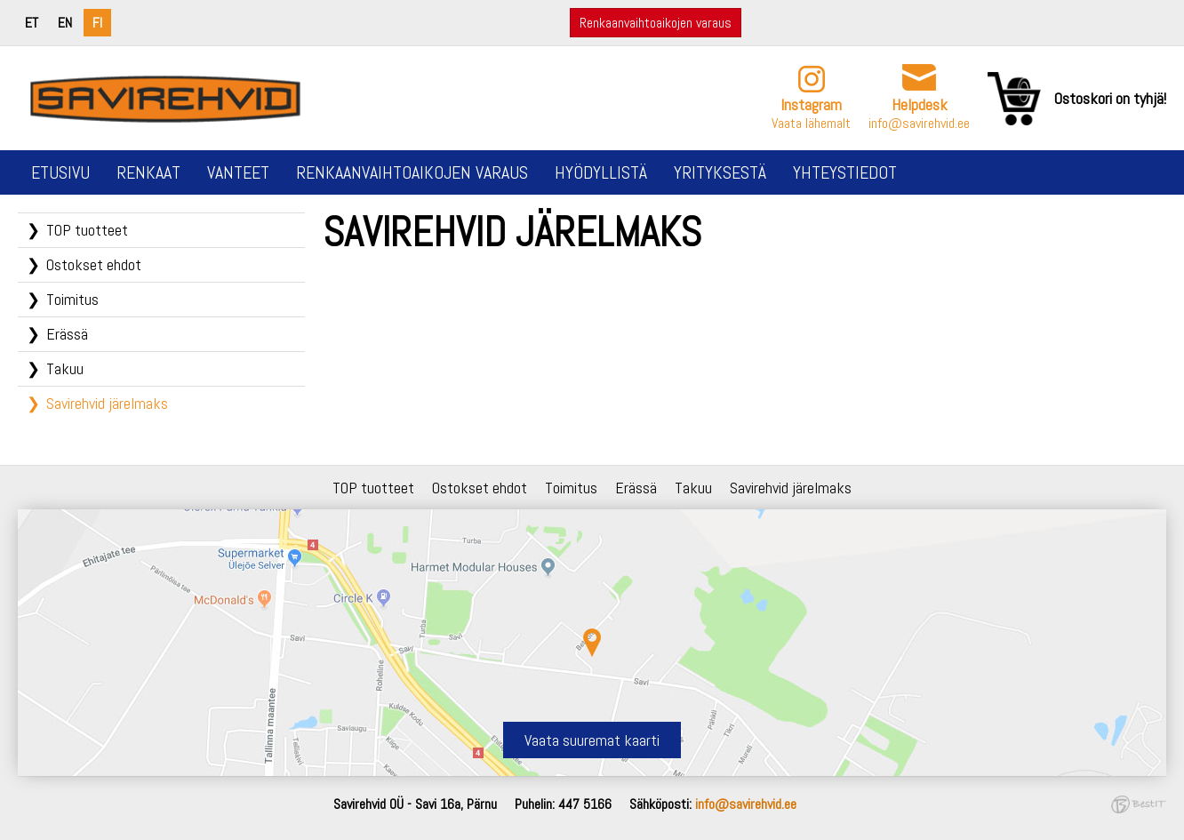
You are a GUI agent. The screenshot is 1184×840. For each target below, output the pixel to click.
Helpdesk (920, 104)
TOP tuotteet (87, 230)
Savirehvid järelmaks (107, 403)
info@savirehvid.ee (919, 123)
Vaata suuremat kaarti (592, 740)
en (65, 22)
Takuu (65, 368)
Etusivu (60, 172)
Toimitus (72, 299)
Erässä (67, 334)
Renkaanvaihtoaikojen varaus (656, 22)
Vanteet (238, 172)
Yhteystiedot (845, 172)
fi (97, 22)
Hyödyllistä (601, 172)
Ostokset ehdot (93, 264)
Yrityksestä (720, 172)
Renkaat (148, 172)
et (31, 22)
